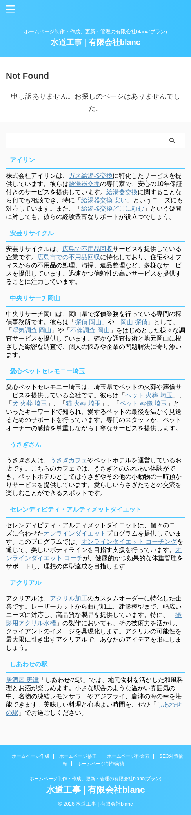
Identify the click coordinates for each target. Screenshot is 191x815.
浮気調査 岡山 (31, 330)
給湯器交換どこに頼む (112, 208)
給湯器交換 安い (104, 200)
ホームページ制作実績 (100, 763)
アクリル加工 (68, 598)
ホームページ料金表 (128, 756)
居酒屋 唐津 (22, 679)
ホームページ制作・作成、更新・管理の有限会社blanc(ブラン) (95, 778)
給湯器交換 (84, 183)
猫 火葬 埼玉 (83, 403)
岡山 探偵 (133, 322)
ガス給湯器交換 (91, 175)
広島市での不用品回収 (68, 257)
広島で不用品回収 (87, 248)
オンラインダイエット (75, 533)
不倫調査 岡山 (89, 330)
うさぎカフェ (68, 460)
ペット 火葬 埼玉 (149, 395)
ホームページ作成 (30, 756)
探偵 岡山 (88, 322)
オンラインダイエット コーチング (129, 541)
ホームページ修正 (78, 756)
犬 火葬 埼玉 (29, 403)
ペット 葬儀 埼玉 (143, 403)
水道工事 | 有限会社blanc (95, 42)
